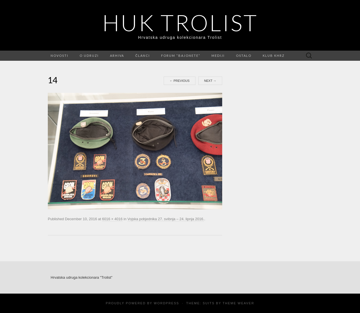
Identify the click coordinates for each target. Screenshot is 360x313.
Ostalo (243, 55)
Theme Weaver (238, 303)
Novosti (59, 55)
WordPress (166, 303)
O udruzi (89, 55)
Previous (180, 80)
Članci (142, 55)
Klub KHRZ (274, 55)
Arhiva (117, 55)
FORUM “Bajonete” (180, 55)
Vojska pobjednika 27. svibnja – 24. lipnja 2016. (165, 219)
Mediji (218, 55)
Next (210, 80)
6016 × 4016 (112, 219)
